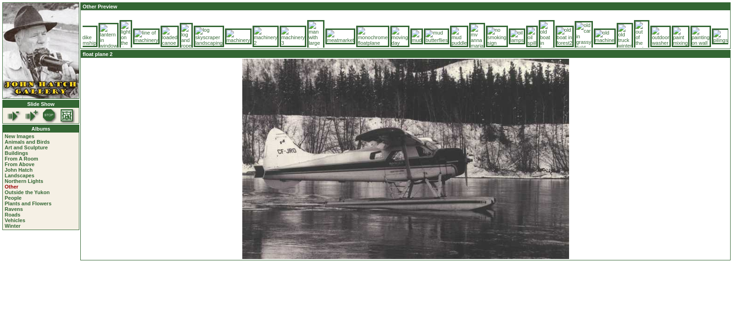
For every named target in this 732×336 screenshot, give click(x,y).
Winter (13, 226)
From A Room (21, 158)
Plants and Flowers (28, 203)
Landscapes (20, 175)
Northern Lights (24, 181)
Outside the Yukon (27, 192)
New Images (20, 136)
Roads (13, 214)
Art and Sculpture (26, 147)
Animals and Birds (27, 142)
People (13, 198)
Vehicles (15, 220)
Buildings (16, 153)
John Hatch (19, 170)
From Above (20, 164)
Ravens (14, 209)
